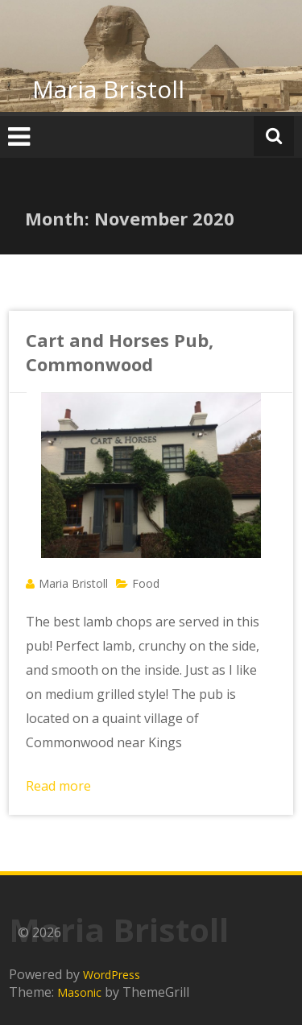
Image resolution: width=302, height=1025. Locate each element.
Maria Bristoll (108, 88)
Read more (58, 786)
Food (145, 583)
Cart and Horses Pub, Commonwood (119, 352)
